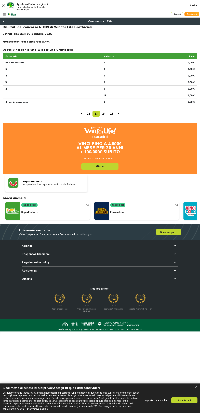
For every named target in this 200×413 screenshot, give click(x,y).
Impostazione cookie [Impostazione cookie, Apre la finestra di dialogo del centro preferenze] (156, 400)
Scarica (193, 5)
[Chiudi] (196, 387)
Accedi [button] (177, 14)
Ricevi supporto (168, 232)
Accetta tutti (184, 400)
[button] (100, 245)
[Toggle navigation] (4, 15)
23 (96, 113)
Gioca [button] (100, 166)
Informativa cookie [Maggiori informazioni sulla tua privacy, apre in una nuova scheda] (37, 409)
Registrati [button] (192, 14)
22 (88, 113)
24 (103, 113)
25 (111, 113)
